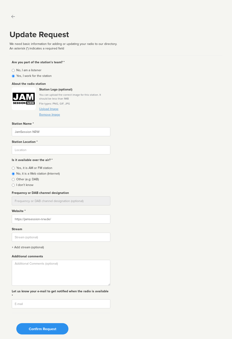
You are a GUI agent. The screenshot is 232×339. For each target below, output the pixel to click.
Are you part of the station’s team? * (38, 62)
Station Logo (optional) (55, 89)
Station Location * (25, 142)
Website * (19, 211)
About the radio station (29, 84)
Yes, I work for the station (34, 76)
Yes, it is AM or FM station (34, 168)
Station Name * (23, 124)
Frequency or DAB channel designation (40, 193)
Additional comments (27, 256)
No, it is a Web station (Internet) (38, 174)
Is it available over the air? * (32, 160)
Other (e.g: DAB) (27, 179)
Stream (17, 229)
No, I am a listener (28, 70)
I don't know (24, 185)
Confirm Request (42, 329)
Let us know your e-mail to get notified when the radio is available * (60, 293)
